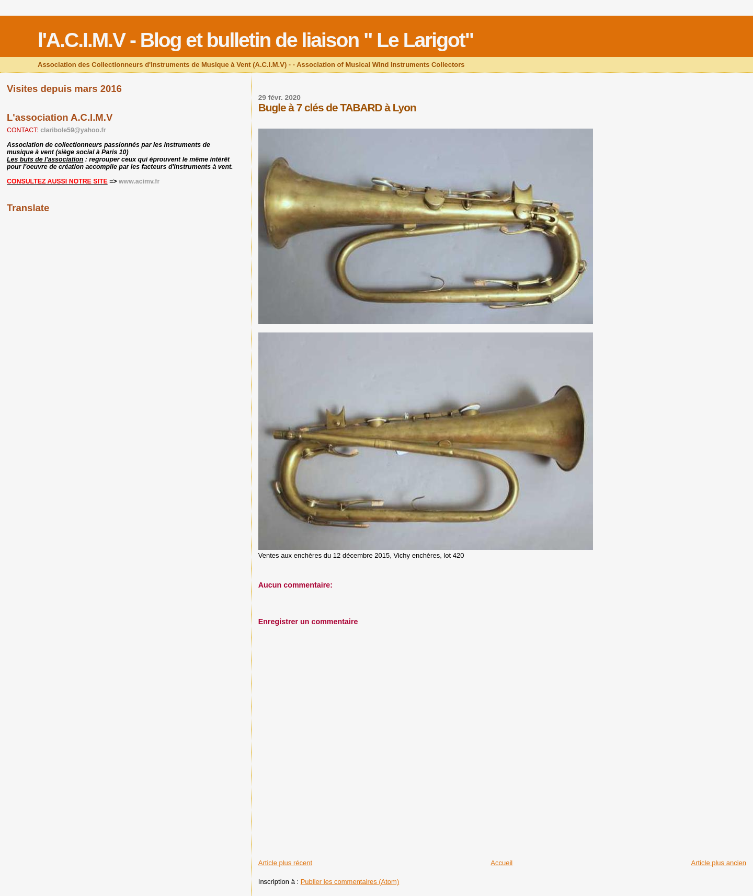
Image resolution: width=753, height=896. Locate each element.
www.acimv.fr (139, 181)
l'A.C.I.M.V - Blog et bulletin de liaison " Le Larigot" (255, 40)
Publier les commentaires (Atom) (350, 882)
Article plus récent (285, 863)
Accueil (501, 863)
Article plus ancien (719, 863)
